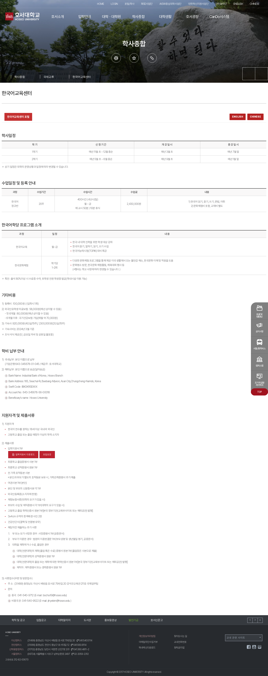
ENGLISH (238, 3)
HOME (100, 3)
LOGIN (114, 3)
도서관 (109, 620)
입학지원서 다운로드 (23, 454)
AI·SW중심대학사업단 (170, 3)
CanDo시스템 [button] (219, 16)
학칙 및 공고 (39, 620)
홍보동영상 (132, 620)
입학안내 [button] (84, 16)
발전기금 (155, 620)
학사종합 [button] (138, 16)
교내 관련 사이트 (244, 637)
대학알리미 (86, 620)
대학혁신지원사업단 (198, 3)
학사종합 (19, 76)
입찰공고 (63, 620)
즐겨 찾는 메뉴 (134, 58)
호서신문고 (178, 620)
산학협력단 (221, 3)
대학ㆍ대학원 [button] (111, 16)
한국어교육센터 (81, 76)
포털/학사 (129, 3)
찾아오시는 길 (180, 636)
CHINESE (254, 3)
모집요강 (47, 454)
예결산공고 (17, 620)
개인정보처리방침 (147, 636)
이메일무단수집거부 (148, 642)
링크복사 (152, 58)
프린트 (116, 58)
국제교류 (48, 76)
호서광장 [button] (192, 16)
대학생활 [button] (165, 16)
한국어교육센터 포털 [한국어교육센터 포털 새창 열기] (18, 116)
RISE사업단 (146, 3)
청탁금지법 (179, 647)
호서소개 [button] (57, 16)
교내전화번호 (180, 642)
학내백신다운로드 (147, 647)
